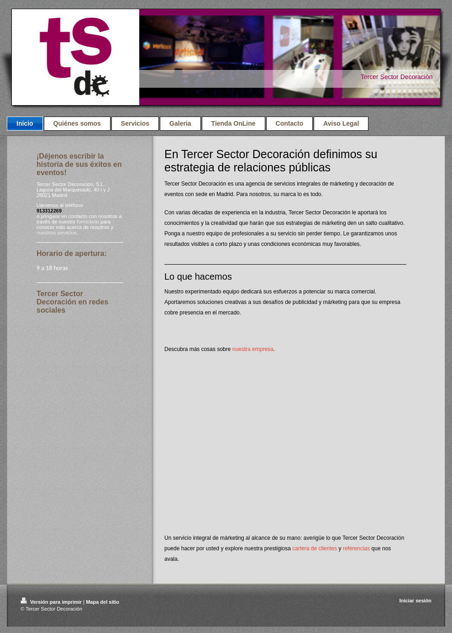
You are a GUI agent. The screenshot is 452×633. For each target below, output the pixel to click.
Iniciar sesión (415, 600)
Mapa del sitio (102, 602)
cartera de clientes (314, 548)
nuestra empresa (252, 349)
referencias (356, 548)
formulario (88, 221)
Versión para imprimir (52, 602)
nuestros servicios (57, 232)
